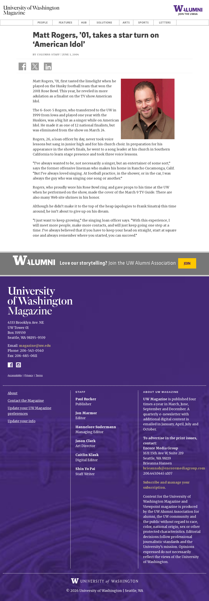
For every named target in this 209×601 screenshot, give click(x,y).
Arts (126, 22)
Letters (165, 22)
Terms (39, 373)
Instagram (20, 362)
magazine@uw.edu (35, 344)
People (43, 22)
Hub (84, 22)
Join (187, 263)
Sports (143, 22)
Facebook (12, 362)
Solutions (104, 22)
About (12, 391)
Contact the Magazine (26, 399)
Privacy (29, 373)
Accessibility (15, 373)
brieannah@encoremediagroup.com (175, 466)
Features (65, 22)
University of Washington (104, 579)
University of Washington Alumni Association (33, 260)
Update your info (21, 419)
